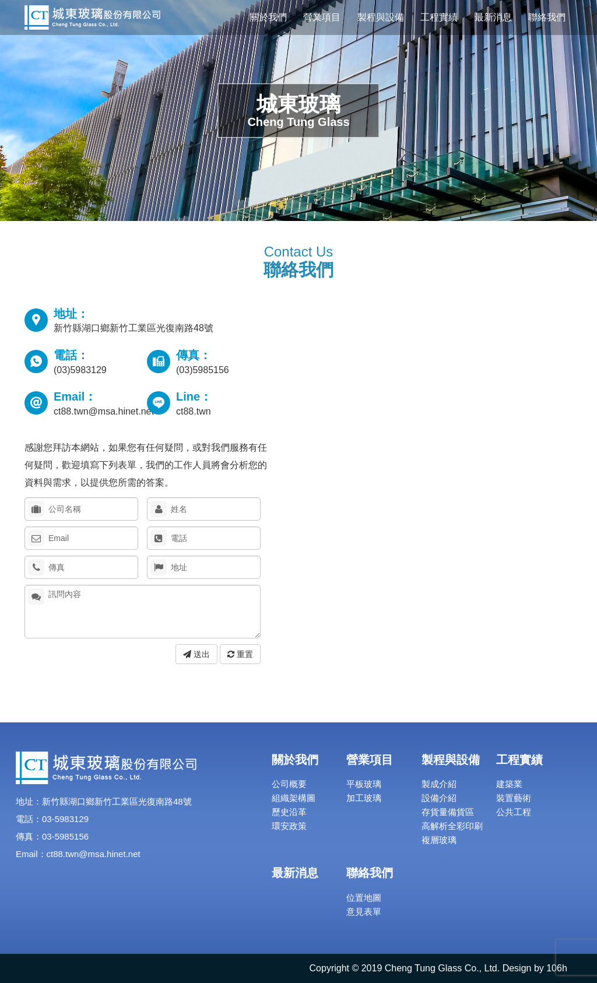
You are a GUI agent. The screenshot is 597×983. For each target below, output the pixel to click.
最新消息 (493, 17)
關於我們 (268, 17)
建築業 (509, 784)
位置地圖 (363, 898)
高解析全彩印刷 (452, 826)
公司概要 (289, 784)
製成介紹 (439, 784)
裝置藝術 (513, 798)
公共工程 (513, 812)
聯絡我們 (547, 17)
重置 (240, 654)
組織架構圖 (293, 798)
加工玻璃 (363, 798)
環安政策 (289, 826)
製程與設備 (380, 17)
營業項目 (321, 17)
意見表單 (363, 912)
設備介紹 (439, 798)
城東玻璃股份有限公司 (92, 17)
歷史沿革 (289, 812)
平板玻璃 (363, 784)
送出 (196, 654)
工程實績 (439, 17)
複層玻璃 (439, 840)
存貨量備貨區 (448, 812)
